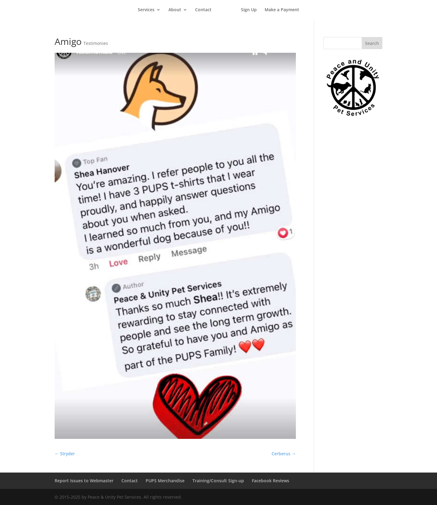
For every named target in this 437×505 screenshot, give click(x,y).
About (174, 10)
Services (146, 10)
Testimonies (95, 43)
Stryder (65, 453)
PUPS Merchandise (165, 480)
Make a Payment (282, 10)
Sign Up (249, 10)
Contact (203, 10)
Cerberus (284, 453)
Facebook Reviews (270, 480)
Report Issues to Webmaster (84, 480)
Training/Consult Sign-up (218, 480)
